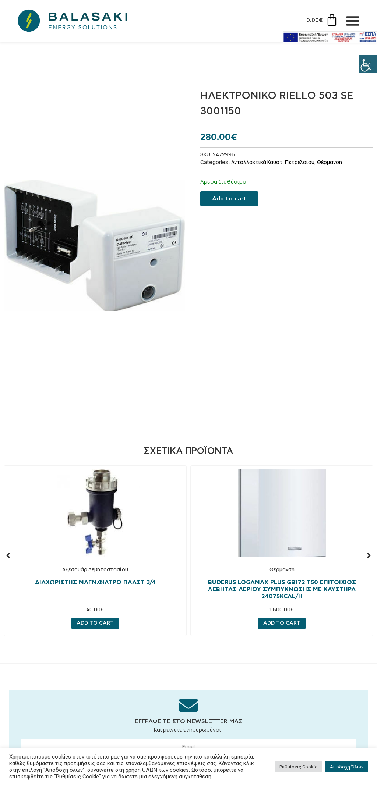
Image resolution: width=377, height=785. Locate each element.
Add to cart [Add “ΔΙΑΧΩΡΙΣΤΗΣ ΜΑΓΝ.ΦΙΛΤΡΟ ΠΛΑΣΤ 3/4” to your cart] (95, 623)
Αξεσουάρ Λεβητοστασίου (95, 569)
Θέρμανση (329, 162)
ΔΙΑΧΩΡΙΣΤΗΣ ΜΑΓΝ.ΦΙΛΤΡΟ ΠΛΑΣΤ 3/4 (95, 582)
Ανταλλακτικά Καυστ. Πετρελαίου (272, 162)
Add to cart (229, 199)
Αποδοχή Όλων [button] (346, 767)
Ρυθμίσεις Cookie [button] (298, 767)
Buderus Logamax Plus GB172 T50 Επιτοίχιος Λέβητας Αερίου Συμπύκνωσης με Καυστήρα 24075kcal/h (282, 589)
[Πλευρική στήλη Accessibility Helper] (368, 64)
